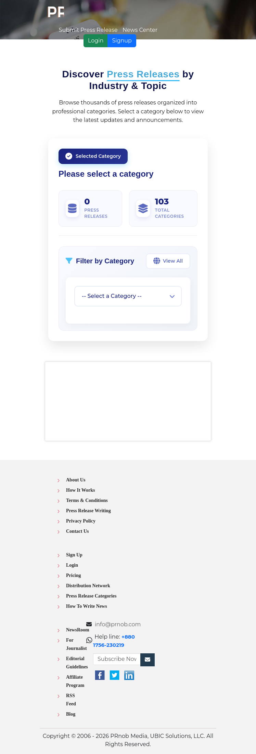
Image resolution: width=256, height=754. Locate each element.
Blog (70, 714)
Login (95, 40)
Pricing (73, 575)
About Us (75, 479)
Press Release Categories (91, 596)
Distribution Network (88, 585)
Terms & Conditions (87, 500)
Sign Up (74, 554)
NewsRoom (77, 629)
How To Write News (86, 606)
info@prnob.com (118, 624)
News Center (140, 30)
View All (168, 260)
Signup (122, 40)
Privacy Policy (80, 521)
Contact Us (77, 531)
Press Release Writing (88, 510)
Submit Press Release (88, 30)
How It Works (80, 490)
